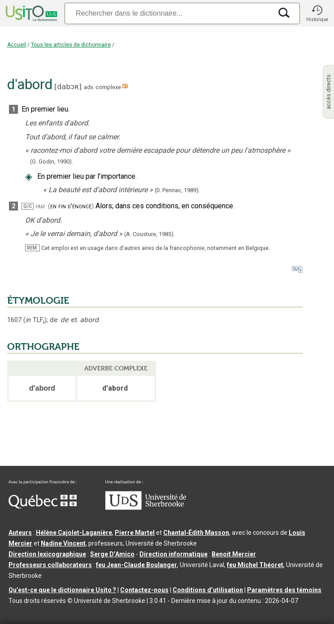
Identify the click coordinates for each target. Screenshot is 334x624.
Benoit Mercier (234, 554)
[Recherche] (168, 13)
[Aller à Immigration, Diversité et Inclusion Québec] (43, 506)
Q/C (27, 206)
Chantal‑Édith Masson (196, 532)
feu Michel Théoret (255, 564)
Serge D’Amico (112, 554)
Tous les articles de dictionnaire (71, 45)
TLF (35, 320)
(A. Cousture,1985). (149, 234)
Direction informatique (173, 554)
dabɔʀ (68, 86)
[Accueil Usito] (30, 13)
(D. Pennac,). (177, 190)
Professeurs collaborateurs (50, 564)
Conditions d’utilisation (208, 590)
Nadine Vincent (63, 543)
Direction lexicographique (47, 554)
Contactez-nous (144, 590)
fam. (40, 206)
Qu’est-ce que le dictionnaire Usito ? (62, 590)
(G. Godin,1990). (51, 161)
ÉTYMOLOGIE (38, 300)
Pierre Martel (135, 532)
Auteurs (20, 532)
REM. (32, 248)
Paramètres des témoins (284, 590)
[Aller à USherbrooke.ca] (145, 507)
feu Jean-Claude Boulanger (136, 564)
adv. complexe (102, 87)
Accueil (16, 45)
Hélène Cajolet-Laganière (74, 532)
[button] (317, 13)
